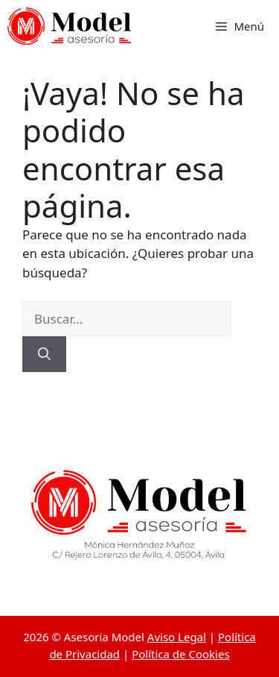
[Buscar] (44, 354)
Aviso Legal (176, 636)
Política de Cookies (180, 653)
